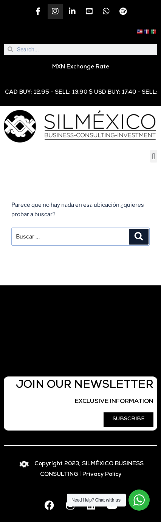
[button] (153, 156)
